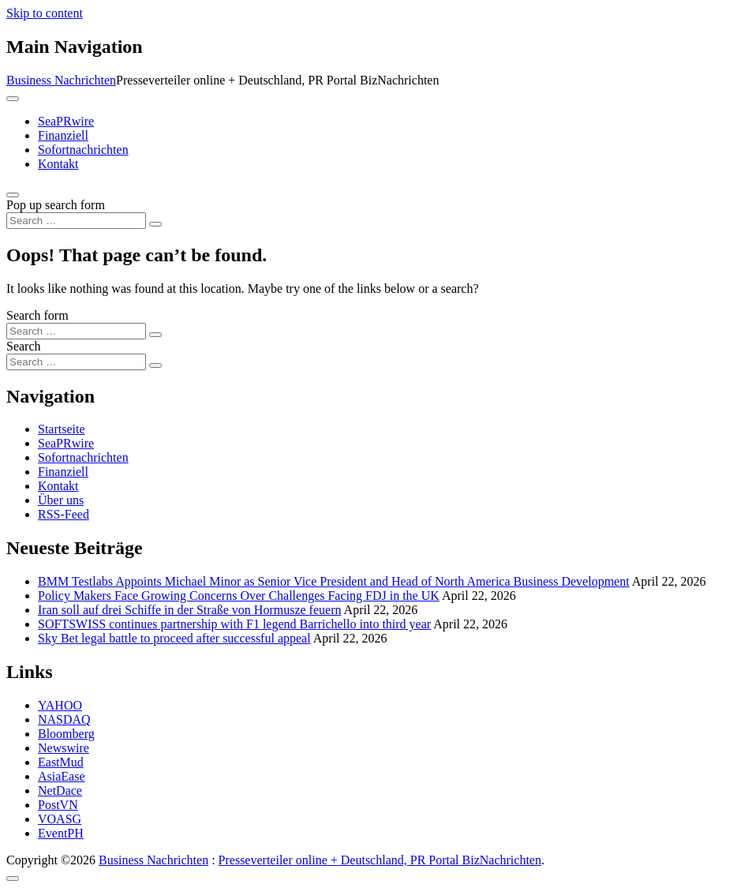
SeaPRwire (66, 121)
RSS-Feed (63, 514)
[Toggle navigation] (12, 98)
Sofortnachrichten (83, 149)
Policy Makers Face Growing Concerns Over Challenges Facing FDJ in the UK (239, 595)
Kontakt (58, 163)
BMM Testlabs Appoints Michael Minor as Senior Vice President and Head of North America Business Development (334, 581)
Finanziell (63, 135)
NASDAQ (64, 719)
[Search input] (76, 220)
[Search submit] (155, 224)
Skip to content (44, 13)
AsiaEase (61, 776)
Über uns (61, 500)
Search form (37, 315)
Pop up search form (55, 205)
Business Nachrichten (61, 80)
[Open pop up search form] (12, 195)
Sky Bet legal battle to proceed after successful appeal (174, 638)
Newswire (63, 748)
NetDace (60, 790)
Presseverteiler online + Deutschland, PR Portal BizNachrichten (380, 860)
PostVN (58, 804)
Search (23, 346)
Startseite (61, 429)
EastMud (61, 762)
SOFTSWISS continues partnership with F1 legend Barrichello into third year (234, 624)
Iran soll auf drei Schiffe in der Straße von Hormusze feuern (189, 609)
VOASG (59, 819)
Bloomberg (66, 733)
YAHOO (60, 705)
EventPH (61, 833)
